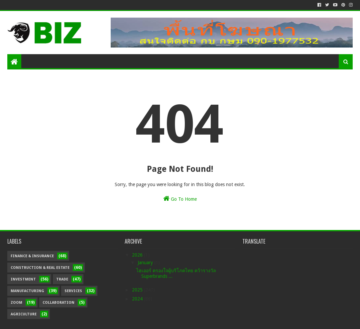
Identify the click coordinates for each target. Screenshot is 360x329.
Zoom (16, 302)
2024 (138, 298)
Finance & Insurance (32, 256)
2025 (138, 289)
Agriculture (24, 314)
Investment (23, 279)
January (146, 262)
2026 (138, 255)
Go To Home (180, 198)
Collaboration (58, 302)
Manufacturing (27, 291)
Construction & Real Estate (40, 268)
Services (73, 291)
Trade (62, 279)
